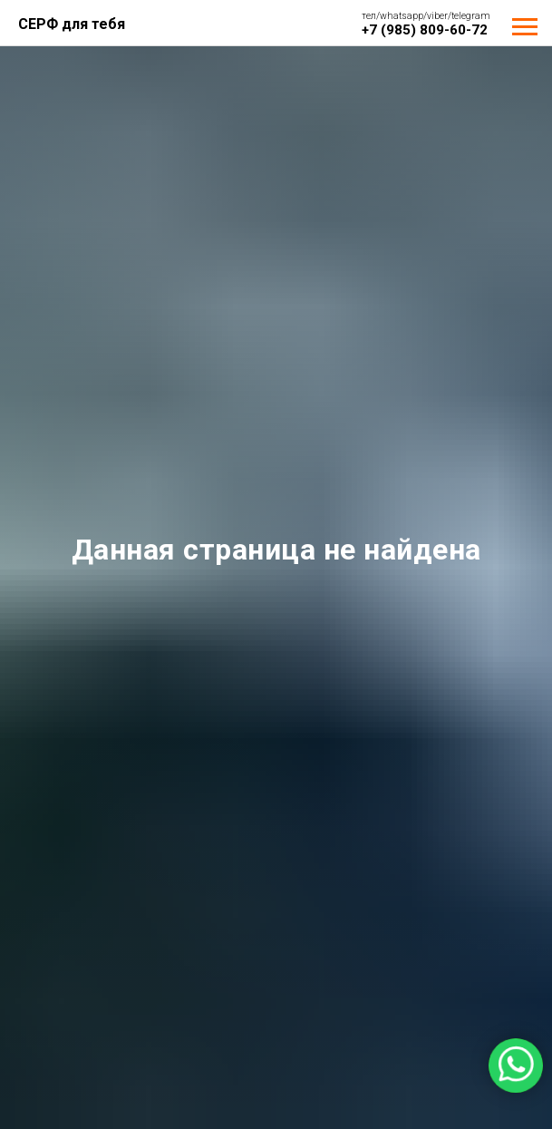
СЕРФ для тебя (71, 24)
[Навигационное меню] (524, 27)
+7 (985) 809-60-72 (425, 30)
